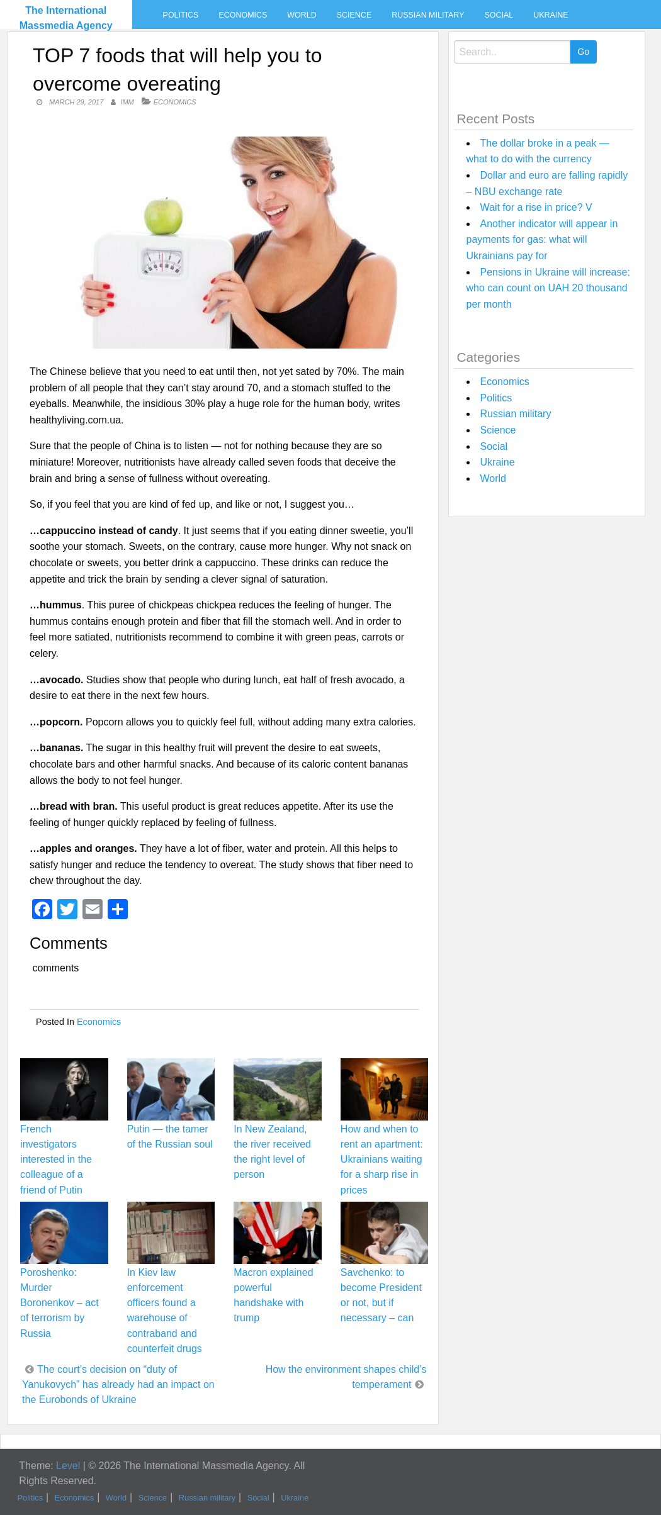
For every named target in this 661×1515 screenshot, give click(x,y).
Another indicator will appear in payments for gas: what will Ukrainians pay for (542, 239)
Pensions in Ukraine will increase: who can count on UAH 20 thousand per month (548, 288)
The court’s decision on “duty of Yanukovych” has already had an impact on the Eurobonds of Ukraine (118, 1384)
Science (354, 15)
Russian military (428, 15)
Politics (181, 15)
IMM (126, 102)
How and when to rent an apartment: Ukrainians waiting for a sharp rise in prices (382, 1159)
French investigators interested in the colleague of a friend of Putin (56, 1159)
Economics (242, 15)
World (301, 15)
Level (68, 1465)
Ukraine (550, 15)
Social (498, 15)
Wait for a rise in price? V (536, 207)
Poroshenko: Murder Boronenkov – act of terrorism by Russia (59, 1303)
